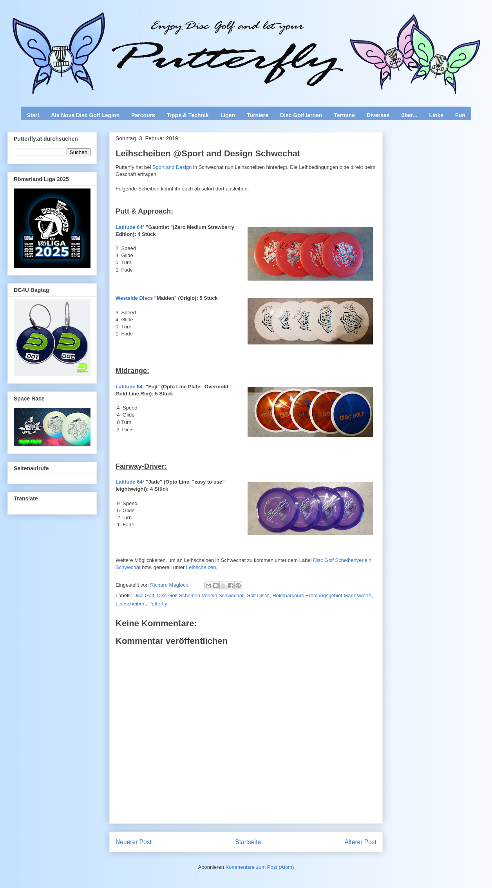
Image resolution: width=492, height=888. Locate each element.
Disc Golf (144, 595)
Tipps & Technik (188, 115)
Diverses (378, 115)
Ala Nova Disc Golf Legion (85, 115)
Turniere (257, 115)
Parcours (143, 115)
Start (33, 115)
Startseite (248, 842)
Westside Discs (134, 298)
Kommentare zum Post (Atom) (260, 867)
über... (409, 115)
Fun (460, 115)
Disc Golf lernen (301, 115)
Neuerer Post (134, 842)
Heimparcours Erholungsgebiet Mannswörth (321, 595)
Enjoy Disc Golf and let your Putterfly (94, 25)
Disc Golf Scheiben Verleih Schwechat (200, 595)
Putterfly (157, 604)
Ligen (228, 115)
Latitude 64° (130, 227)
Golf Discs (258, 595)
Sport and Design (172, 167)
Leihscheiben (201, 567)
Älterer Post (360, 842)
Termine (344, 115)
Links (436, 115)
